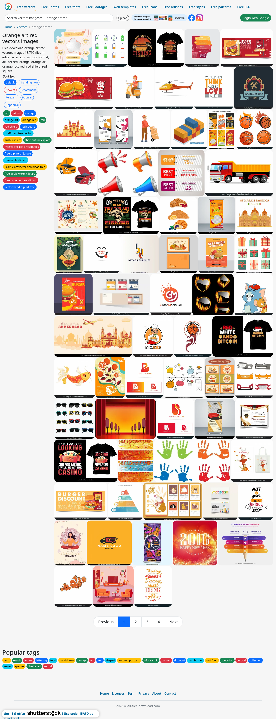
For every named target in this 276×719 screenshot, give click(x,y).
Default (10, 82)
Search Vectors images (23, 18)
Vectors (22, 27)
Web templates (124, 7)
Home (8, 27)
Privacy (143, 693)
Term (131, 693)
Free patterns (221, 7)
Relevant (11, 97)
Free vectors (26, 7)
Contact (170, 693)
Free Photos (50, 7)
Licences (118, 693)
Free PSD (243, 7)
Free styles (197, 7)
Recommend (29, 90)
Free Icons (149, 7)
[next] (174, 622)
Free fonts (72, 7)
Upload (122, 18)
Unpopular (12, 105)
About (156, 693)
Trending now (29, 82)
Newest (10, 90)
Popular (27, 97)
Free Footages (96, 7)
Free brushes (173, 7)
